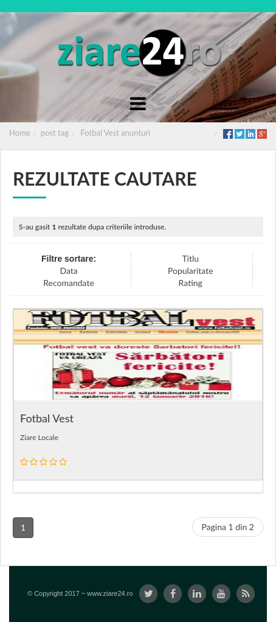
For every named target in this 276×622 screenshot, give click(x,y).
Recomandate (68, 283)
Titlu (190, 258)
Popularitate (190, 270)
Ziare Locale (39, 437)
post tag (55, 133)
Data (68, 270)
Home (19, 133)
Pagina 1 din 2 (227, 527)
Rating (190, 283)
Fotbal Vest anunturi (116, 133)
